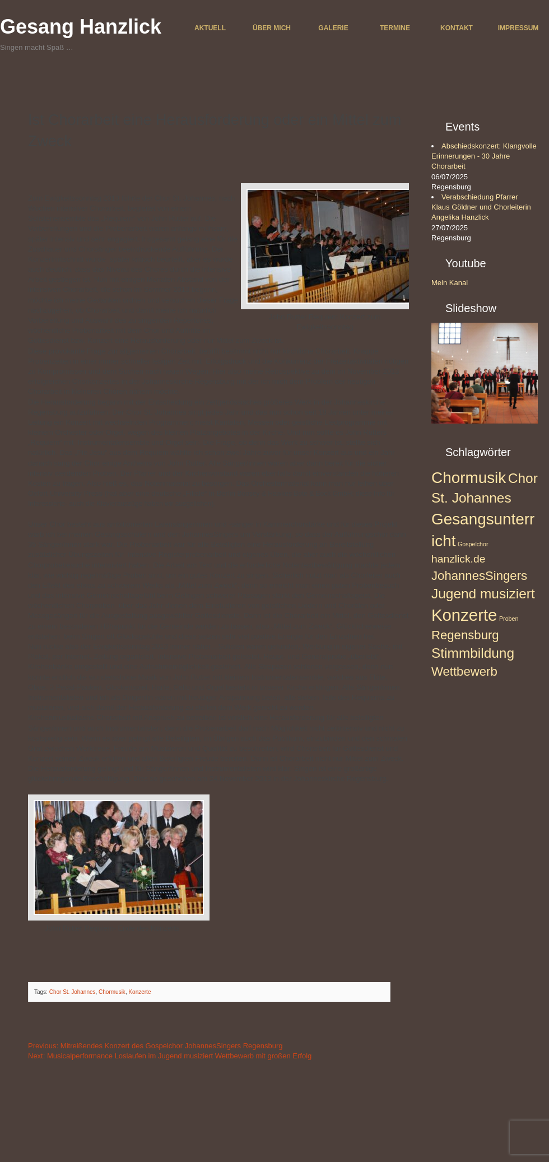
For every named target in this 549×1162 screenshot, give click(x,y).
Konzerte (139, 992)
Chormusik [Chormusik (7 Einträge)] (468, 477)
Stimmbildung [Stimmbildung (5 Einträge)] (472, 653)
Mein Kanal (449, 282)
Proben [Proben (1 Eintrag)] (508, 618)
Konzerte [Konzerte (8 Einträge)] (464, 615)
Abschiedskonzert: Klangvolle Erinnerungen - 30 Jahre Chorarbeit (484, 156)
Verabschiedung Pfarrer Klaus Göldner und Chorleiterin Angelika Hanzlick (481, 207)
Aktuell (210, 28)
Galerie (333, 28)
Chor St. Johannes (72, 992)
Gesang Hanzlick (80, 26)
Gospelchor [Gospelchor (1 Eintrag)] (473, 544)
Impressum (518, 28)
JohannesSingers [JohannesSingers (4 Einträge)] (479, 576)
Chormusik (112, 992)
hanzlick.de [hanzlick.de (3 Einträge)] (458, 559)
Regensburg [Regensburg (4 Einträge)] (465, 635)
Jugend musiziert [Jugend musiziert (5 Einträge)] (483, 593)
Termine (395, 28)
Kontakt (456, 28)
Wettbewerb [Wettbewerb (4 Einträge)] (464, 671)
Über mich (272, 28)
